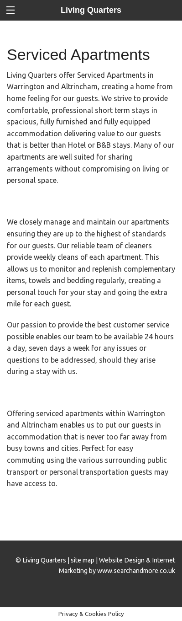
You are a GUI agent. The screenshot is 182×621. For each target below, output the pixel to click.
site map (82, 560)
